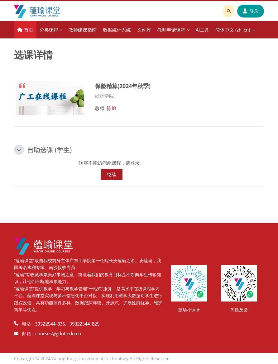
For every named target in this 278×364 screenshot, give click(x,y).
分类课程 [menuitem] (49, 30)
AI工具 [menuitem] (202, 30)
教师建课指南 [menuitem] (83, 30)
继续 (111, 174)
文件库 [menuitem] (144, 30)
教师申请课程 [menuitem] (171, 30)
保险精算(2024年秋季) (123, 86)
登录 (250, 11)
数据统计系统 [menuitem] (117, 30)
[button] (19, 150)
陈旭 (111, 108)
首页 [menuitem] (28, 30)
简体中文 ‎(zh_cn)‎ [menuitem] (232, 30)
